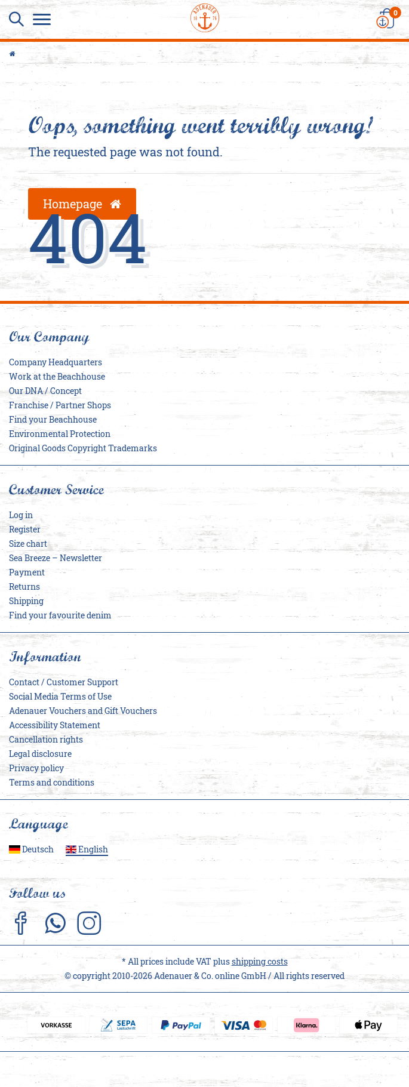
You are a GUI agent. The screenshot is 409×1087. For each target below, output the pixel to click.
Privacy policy (36, 768)
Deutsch (31, 849)
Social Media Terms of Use (60, 696)
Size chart (28, 543)
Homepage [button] (82, 203)
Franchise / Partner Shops (60, 405)
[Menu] (45, 21)
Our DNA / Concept (45, 390)
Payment (27, 572)
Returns (24, 586)
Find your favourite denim (60, 615)
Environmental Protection (59, 433)
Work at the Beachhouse (57, 376)
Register (25, 529)
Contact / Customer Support (63, 682)
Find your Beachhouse (53, 419)
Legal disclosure (40, 753)
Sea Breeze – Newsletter (55, 557)
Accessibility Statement (54, 725)
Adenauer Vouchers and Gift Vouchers (83, 710)
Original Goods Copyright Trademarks (83, 448)
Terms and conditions (51, 782)
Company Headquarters (55, 362)
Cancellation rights (46, 739)
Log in (21, 515)
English (87, 849)
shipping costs (260, 961)
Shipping (26, 600)
